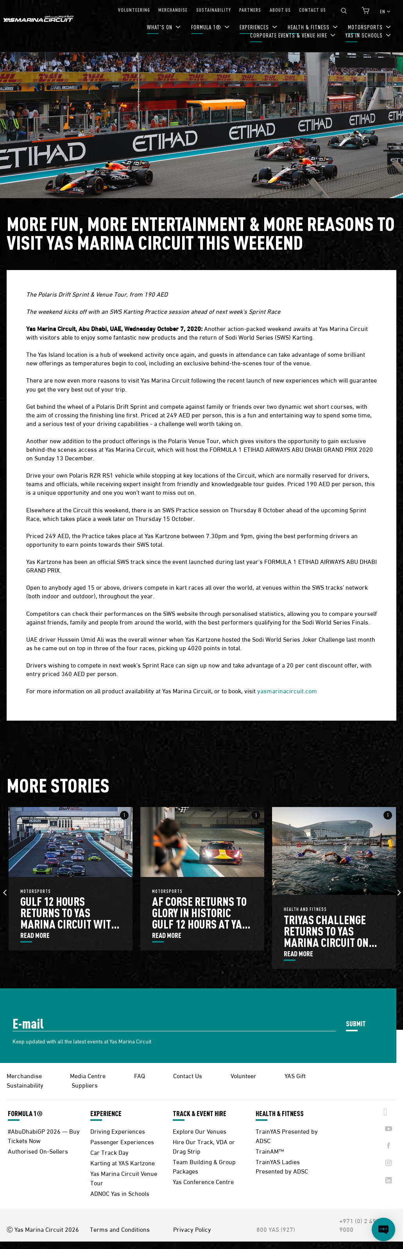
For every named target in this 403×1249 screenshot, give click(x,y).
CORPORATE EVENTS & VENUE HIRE (289, 35)
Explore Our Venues (199, 1130)
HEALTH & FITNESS (280, 1113)
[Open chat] (383, 1229)
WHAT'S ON (160, 27)
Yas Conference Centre (203, 1181)
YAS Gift (295, 1075)
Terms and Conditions (120, 1229)
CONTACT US (312, 9)
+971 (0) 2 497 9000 (359, 1224)
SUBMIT (356, 1023)
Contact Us (187, 1075)
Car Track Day (109, 1151)
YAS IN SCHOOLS (365, 35)
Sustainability (25, 1084)
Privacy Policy (192, 1229)
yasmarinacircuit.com (287, 690)
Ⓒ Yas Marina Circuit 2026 (43, 1229)
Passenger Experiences (122, 1141)
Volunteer (243, 1075)
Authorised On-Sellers (38, 1150)
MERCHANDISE (173, 9)
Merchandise (24, 1075)
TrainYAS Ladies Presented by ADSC (282, 1166)
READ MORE (35, 935)
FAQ (139, 1075)
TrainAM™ (270, 1150)
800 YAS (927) (275, 1229)
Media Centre (88, 1075)
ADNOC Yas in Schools (119, 1192)
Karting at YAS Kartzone (122, 1162)
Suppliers (85, 1084)
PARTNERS (250, 9)
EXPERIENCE (106, 1113)
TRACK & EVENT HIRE (199, 1113)
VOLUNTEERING (134, 9)
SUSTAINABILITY (213, 9)
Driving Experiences (117, 1130)
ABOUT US (280, 9)
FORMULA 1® (207, 27)
